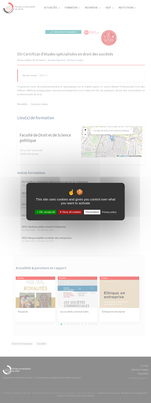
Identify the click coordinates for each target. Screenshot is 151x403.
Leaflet (132, 156)
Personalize (92, 212)
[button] (96, 130)
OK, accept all (45, 212)
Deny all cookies (70, 212)
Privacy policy (109, 212)
